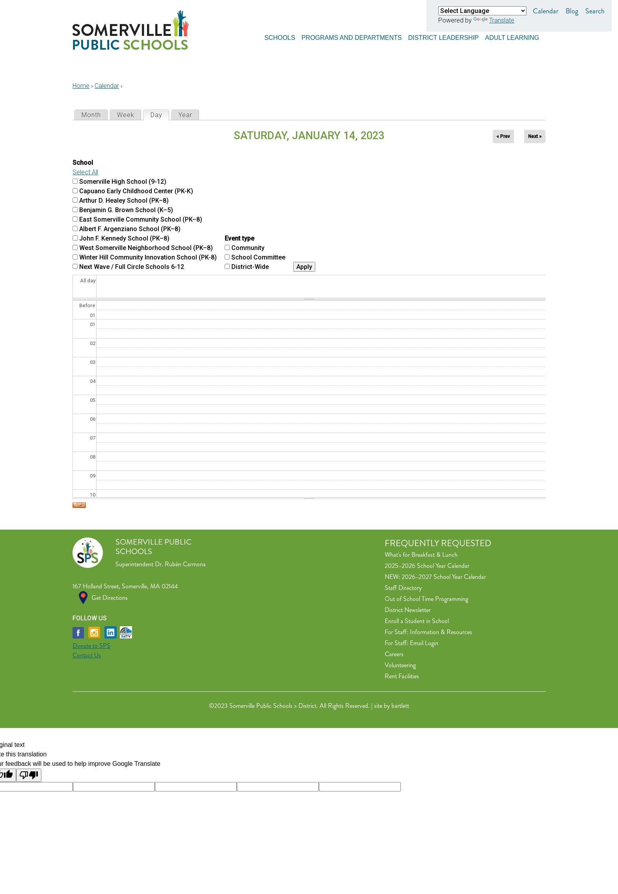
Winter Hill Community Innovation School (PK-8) (148, 257)
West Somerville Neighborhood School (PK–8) (146, 248)
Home (81, 86)
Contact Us (87, 655)
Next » (535, 136)
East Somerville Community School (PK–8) (140, 219)
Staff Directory (403, 587)
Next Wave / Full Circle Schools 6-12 (131, 267)
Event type (239, 238)
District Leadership (443, 36)
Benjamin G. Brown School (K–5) (126, 210)
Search (595, 11)
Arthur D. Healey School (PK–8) (124, 200)
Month (91, 115)
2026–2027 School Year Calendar (444, 576)
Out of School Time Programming (426, 598)
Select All (85, 172)
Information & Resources (441, 631)
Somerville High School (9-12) (122, 181)
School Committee (258, 257)
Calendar (545, 11)
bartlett (400, 705)
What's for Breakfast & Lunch (421, 554)
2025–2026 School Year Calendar (427, 565)
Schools (279, 36)
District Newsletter (408, 609)
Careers (394, 654)
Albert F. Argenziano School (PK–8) (130, 229)
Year (185, 115)
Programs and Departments (352, 36)
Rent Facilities (402, 676)
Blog (572, 11)
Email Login (424, 643)
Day (160, 114)
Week (125, 115)
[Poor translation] (28, 775)
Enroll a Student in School (417, 620)
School (83, 162)
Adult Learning (512, 36)
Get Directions (109, 597)
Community (247, 248)
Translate (493, 20)
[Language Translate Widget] (482, 10)
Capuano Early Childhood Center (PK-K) (136, 191)
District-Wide (250, 267)
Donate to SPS (91, 645)
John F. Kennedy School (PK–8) (124, 238)
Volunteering (400, 665)
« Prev (503, 136)
